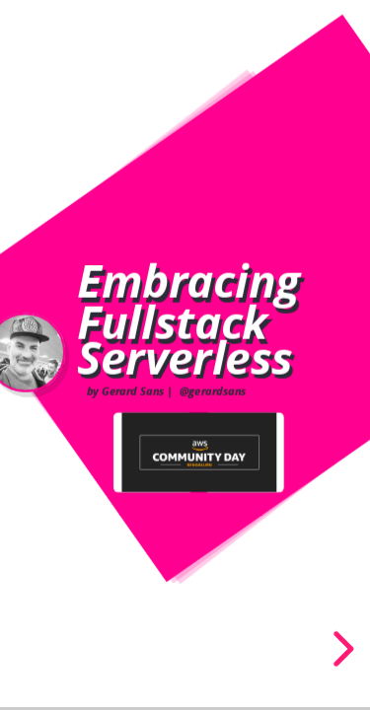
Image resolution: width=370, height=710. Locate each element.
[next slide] (340, 649)
